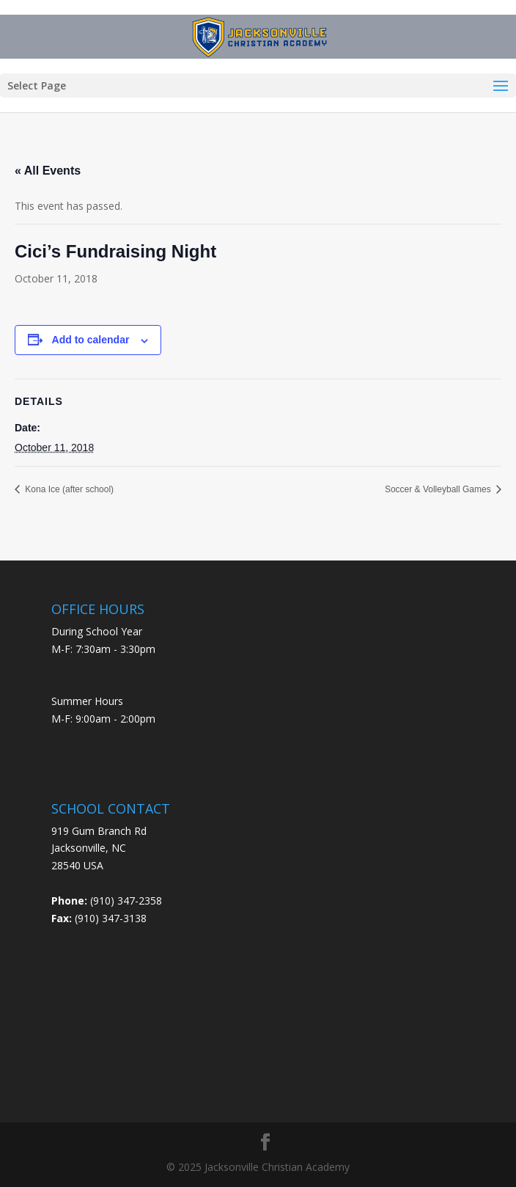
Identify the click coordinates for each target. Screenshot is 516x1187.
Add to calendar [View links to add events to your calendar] (91, 340)
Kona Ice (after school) (68, 489)
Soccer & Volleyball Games (439, 489)
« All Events (48, 170)
